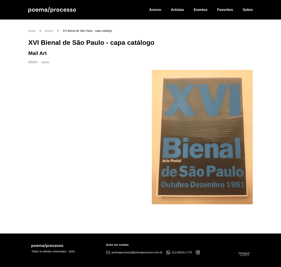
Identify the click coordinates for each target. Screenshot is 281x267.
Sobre (248, 10)
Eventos (200, 10)
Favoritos (225, 10)
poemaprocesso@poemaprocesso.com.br (134, 252)
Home (32, 30)
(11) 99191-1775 (179, 252)
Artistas (177, 10)
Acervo (155, 10)
